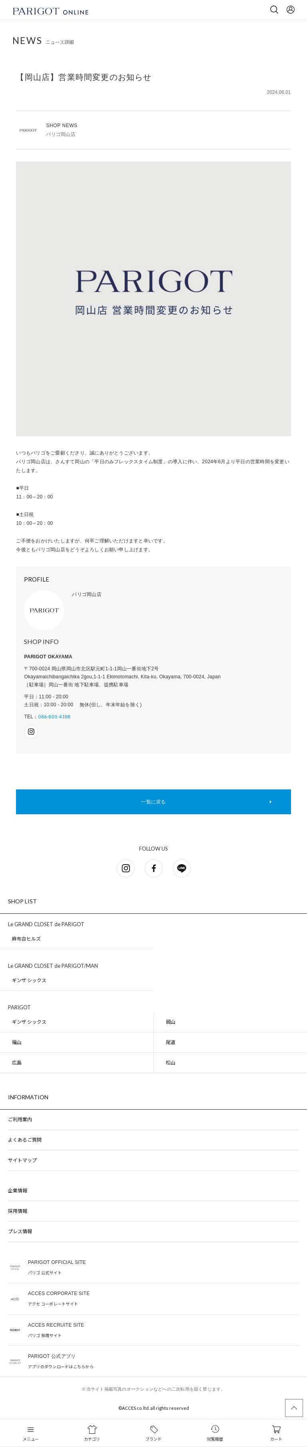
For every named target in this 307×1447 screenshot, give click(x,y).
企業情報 (17, 1191)
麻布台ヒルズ (26, 939)
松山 (170, 1063)
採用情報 (17, 1211)
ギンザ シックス (29, 980)
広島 (17, 1063)
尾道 (170, 1042)
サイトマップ (22, 1160)
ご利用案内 (20, 1119)
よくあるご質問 (25, 1140)
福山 (17, 1042)
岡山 (170, 1022)
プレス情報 (20, 1231)
